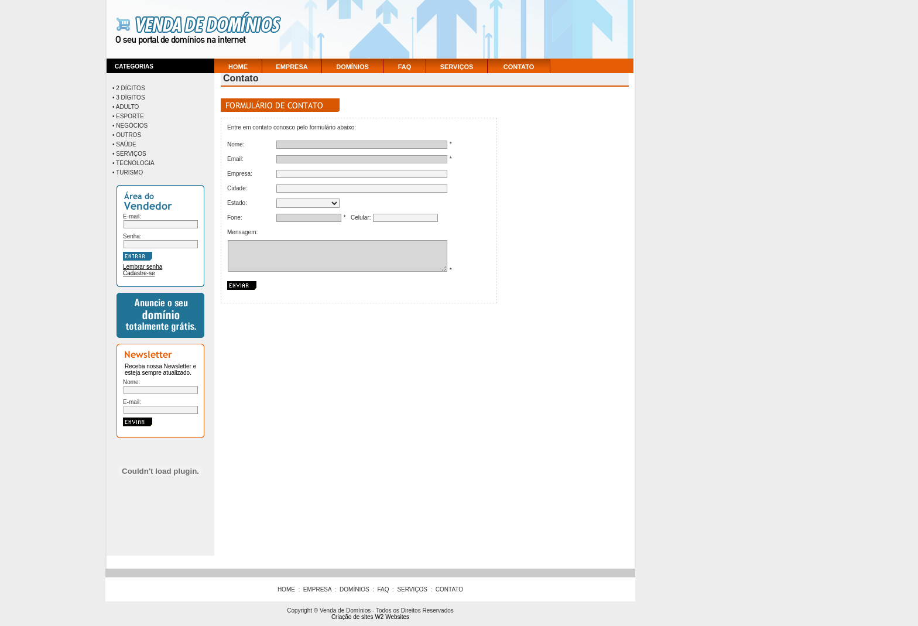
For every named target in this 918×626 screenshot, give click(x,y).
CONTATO (519, 66)
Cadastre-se (139, 273)
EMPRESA (291, 66)
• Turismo (127, 172)
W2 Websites (392, 617)
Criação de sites (352, 617)
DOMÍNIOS (352, 66)
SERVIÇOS (457, 66)
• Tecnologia (133, 163)
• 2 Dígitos (128, 88)
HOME (238, 66)
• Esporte (128, 116)
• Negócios (130, 125)
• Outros (126, 135)
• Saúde (124, 144)
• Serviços (129, 153)
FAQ (405, 66)
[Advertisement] (453, 29)
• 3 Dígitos (128, 97)
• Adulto (125, 107)
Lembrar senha (142, 267)
